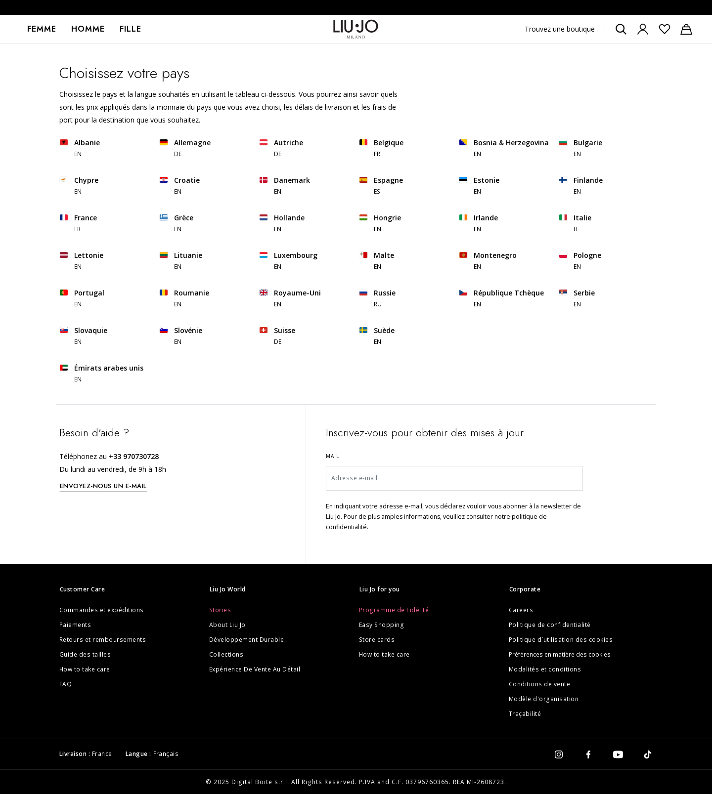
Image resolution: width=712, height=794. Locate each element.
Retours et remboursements (102, 639)
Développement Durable (246, 639)
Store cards (377, 639)
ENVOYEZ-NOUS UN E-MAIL (103, 486)
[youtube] (618, 754)
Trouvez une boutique (560, 29)
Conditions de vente (540, 684)
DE (178, 154)
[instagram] (559, 754)
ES (377, 191)
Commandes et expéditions (101, 610)
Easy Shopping (381, 625)
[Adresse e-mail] (454, 478)
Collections (226, 654)
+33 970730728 (134, 456)
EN (78, 154)
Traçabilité (525, 714)
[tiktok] (648, 754)
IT (576, 229)
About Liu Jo (227, 625)
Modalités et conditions (545, 669)
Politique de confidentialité (550, 625)
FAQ (65, 684)
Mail (332, 456)
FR (377, 154)
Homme (88, 29)
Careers (521, 610)
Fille (130, 29)
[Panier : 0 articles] (686, 29)
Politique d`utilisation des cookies (561, 639)
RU (378, 304)
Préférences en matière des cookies (560, 654)
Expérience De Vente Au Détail (255, 669)
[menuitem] (41, 29)
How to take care (84, 669)
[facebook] (588, 754)
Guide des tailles (85, 654)
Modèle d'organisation (544, 699)
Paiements (75, 625)
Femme (41, 29)
